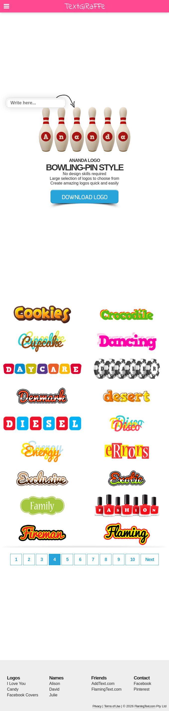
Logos (13, 677)
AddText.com (103, 683)
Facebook (142, 683)
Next (149, 559)
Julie (53, 695)
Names (56, 677)
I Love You (16, 683)
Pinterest (141, 689)
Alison (54, 683)
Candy (12, 689)
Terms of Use (112, 706)
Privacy (97, 706)
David (54, 689)
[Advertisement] (84, 56)
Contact (142, 677)
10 (132, 559)
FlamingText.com (107, 689)
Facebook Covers (22, 695)
